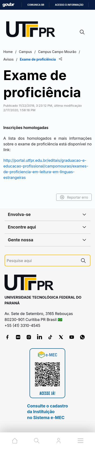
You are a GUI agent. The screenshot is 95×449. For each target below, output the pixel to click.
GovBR (8, 5)
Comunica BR (35, 5)
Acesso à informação (69, 5)
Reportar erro (74, 197)
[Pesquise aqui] (42, 260)
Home (8, 52)
